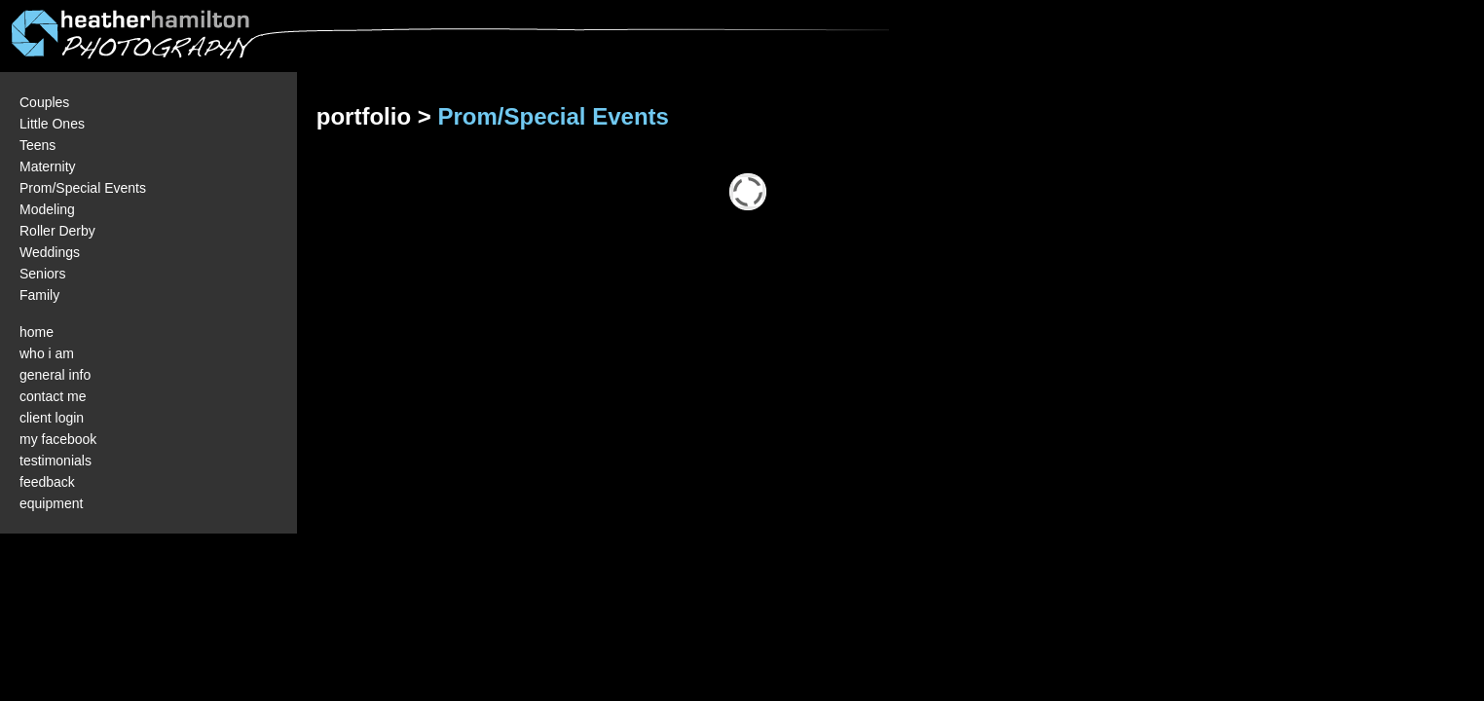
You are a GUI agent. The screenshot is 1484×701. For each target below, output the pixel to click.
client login (51, 417)
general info (55, 375)
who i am (46, 353)
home (36, 332)
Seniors (42, 273)
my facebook (57, 439)
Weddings (49, 252)
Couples (44, 102)
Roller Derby (57, 231)
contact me (52, 396)
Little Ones (52, 123)
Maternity (47, 166)
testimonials (55, 460)
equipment (51, 503)
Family (39, 295)
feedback (47, 482)
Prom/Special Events (82, 188)
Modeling (47, 209)
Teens (37, 145)
